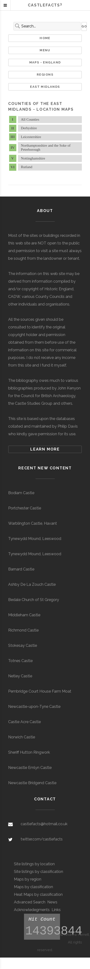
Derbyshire (29, 128)
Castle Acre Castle (24, 722)
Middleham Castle (24, 615)
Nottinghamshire (33, 158)
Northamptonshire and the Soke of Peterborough (46, 147)
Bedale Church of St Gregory (33, 599)
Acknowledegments (32, 909)
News (52, 902)
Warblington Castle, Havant (32, 523)
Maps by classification (33, 887)
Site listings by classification (38, 871)
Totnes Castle (20, 660)
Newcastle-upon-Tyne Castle (34, 706)
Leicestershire (31, 137)
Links (56, 909)
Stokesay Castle (22, 645)
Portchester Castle (24, 508)
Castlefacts (45, 5)
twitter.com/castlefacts (42, 839)
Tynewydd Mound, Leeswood (34, 538)
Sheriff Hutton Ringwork (29, 752)
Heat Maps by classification (38, 894)
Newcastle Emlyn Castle (30, 767)
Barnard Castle (21, 569)
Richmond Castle (23, 630)
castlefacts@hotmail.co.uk (44, 824)
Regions (45, 74)
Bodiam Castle (21, 493)
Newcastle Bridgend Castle (32, 783)
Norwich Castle (21, 737)
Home (45, 38)
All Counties (30, 119)
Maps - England (45, 62)
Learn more (45, 449)
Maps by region (27, 879)
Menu (45, 50)
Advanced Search (29, 902)
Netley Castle (20, 676)
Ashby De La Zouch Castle (32, 584)
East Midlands (45, 86)
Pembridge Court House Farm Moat (39, 691)
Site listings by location (34, 864)
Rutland (26, 167)
